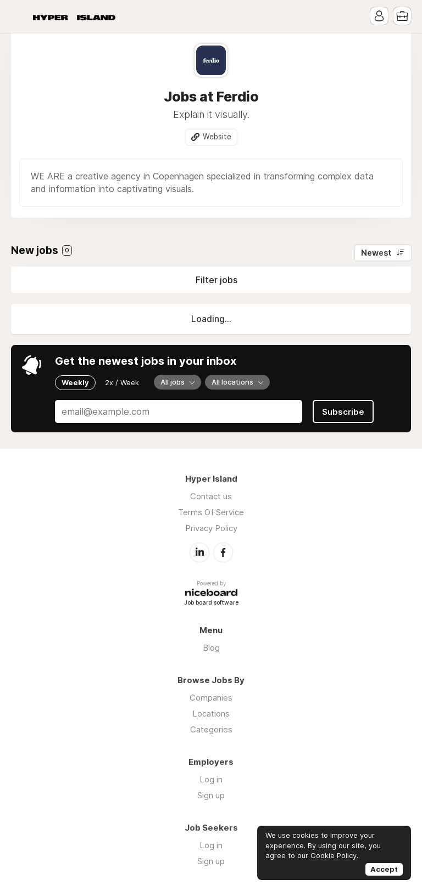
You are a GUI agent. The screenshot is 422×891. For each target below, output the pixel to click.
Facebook (223, 552)
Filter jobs (216, 279)
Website (217, 136)
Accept (384, 869)
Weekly (75, 382)
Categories (211, 729)
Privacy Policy (211, 528)
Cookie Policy (333, 855)
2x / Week (122, 382)
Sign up (211, 795)
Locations (211, 713)
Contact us (211, 496)
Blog (211, 647)
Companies (211, 697)
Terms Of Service (211, 512)
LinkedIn (199, 552)
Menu (19, 16)
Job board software (211, 603)
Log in (211, 779)
